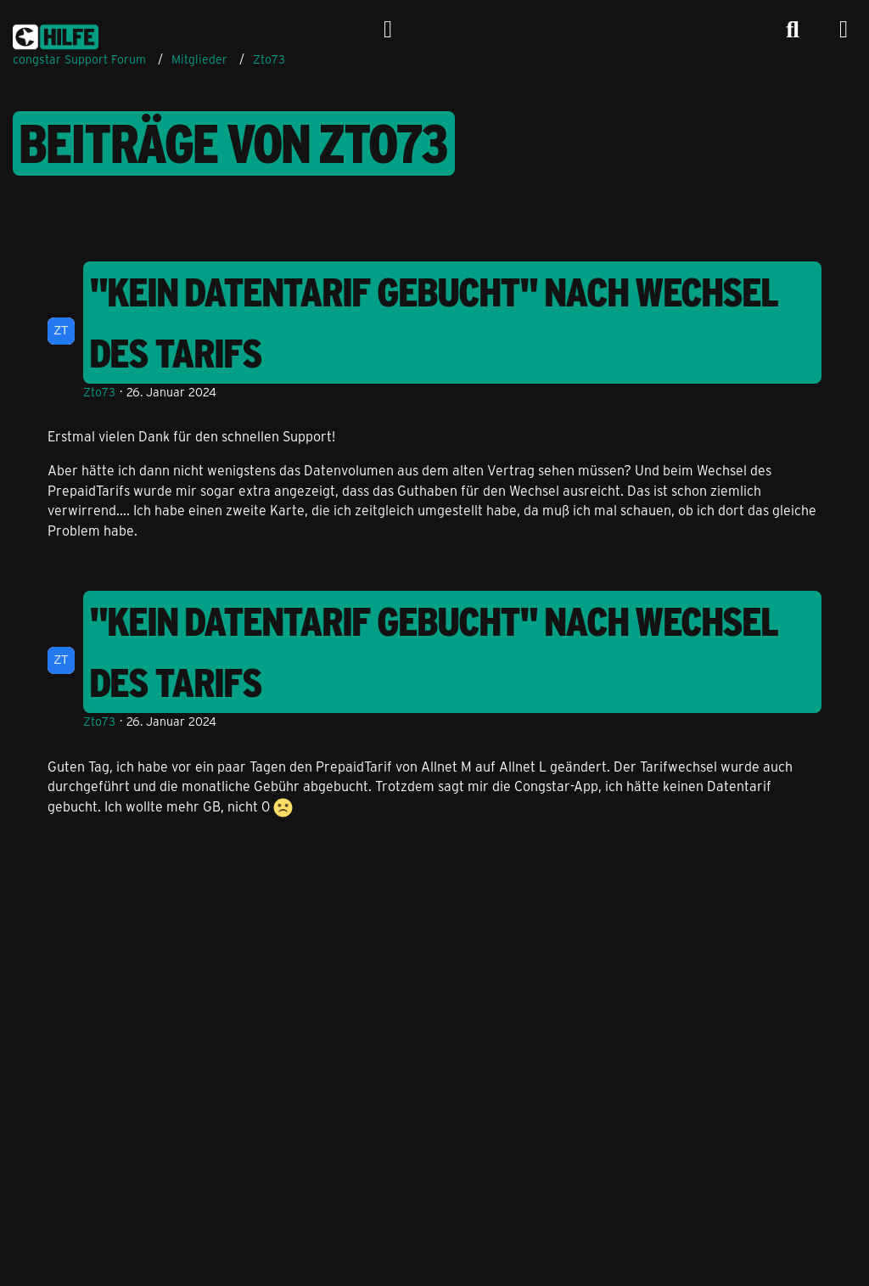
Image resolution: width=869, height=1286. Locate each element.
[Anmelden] (387, 30)
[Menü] (844, 30)
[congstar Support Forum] (55, 34)
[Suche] (793, 30)
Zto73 (99, 392)
